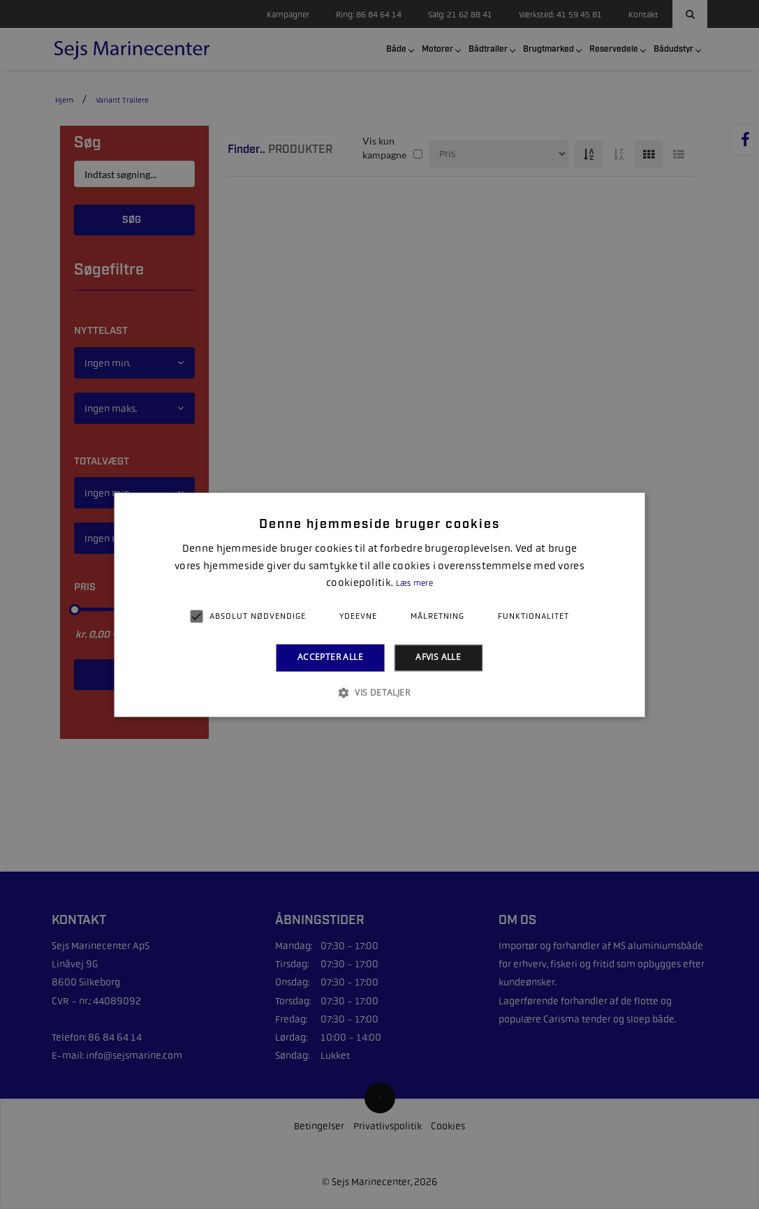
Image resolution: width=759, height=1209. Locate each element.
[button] (379, 692)
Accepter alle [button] (330, 658)
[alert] (379, 604)
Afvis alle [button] (438, 658)
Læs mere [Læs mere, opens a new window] (414, 583)
